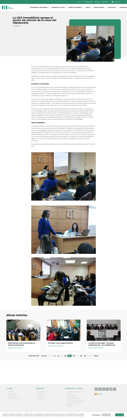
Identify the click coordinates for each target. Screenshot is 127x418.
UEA (78, 2)
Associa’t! (105, 2)
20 (58, 356)
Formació (123, 7)
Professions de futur (74, 392)
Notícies (20, 348)
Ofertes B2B (41, 398)
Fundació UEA (88, 2)
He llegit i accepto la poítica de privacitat (89, 373)
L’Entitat (11, 392)
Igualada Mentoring (73, 403)
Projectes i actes (58, 7)
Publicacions (99, 7)
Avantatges (41, 392)
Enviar (116, 376)
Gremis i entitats (13, 398)
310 (81, 356)
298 (65, 356)
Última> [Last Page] (96, 356)
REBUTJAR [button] (106, 415)
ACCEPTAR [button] (119, 415)
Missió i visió (12, 396)
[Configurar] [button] (96, 415)
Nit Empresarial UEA (74, 398)
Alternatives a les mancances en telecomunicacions (21, 344)
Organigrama (12, 394)
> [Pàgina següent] (91, 356)
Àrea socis (117, 2)
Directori (97, 2)
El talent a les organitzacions (60, 343)
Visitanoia (70, 405)
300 (74, 356)
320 (85, 356)
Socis (88, 7)
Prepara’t (70, 394)
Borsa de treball (75, 7)
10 (55, 356)
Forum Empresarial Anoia (75, 401)
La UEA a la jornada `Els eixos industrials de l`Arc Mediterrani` (102, 344)
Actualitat (112, 7)
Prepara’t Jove (72, 396)
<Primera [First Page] (44, 356)
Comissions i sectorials (39, 7)
